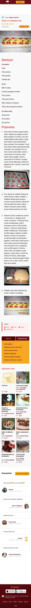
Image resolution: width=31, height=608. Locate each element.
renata (20, 538)
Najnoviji (8, 338)
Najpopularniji (22, 338)
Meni (15, 606)
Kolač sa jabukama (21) (22, 428)
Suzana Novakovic (15, 554)
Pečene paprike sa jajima (12, 356)
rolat (15, 327)
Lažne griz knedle (22, 382)
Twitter (10, 601)
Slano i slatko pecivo (10, 350)
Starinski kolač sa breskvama (22, 405)
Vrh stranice (15, 587)
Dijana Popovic (14, 17)
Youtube (15, 601)
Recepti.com (3, 597)
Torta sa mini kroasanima (22, 451)
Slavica (11, 489)
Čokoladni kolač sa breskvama (8, 451)
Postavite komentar (22, 473)
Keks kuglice (8, 344)
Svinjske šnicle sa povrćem (13, 347)
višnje (22, 327)
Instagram (20, 601)
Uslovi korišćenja (24, 596)
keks (7, 327)
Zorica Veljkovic (17, 506)
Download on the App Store (10, 591)
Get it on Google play (21, 591)
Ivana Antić (12, 522)
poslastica (9, 329)
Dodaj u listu (24, 26)
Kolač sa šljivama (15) (8, 428)
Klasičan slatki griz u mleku (13, 360)
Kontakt (13, 597)
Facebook (5, 601)
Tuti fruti (8, 382)
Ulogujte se (20, 2)
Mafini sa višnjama (10, 353)
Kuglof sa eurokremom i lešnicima (8, 405)
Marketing (7, 597)
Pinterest (26, 601)
